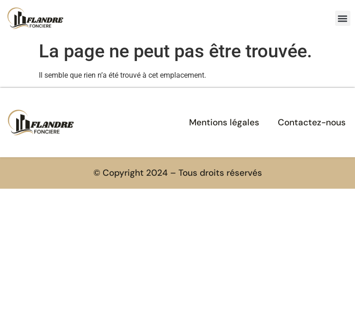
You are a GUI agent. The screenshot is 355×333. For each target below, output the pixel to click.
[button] (342, 18)
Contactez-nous (312, 122)
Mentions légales (224, 122)
